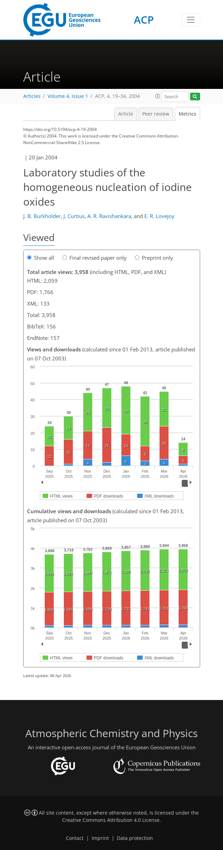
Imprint (100, 838)
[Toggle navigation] (191, 19)
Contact (75, 838)
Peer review (155, 114)
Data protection (135, 838)
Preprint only (154, 257)
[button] (157, 96)
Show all (40, 257)
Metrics (187, 114)
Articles (32, 96)
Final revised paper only (94, 257)
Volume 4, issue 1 (68, 96)
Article (125, 114)
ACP (144, 19)
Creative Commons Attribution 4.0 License (111, 820)
